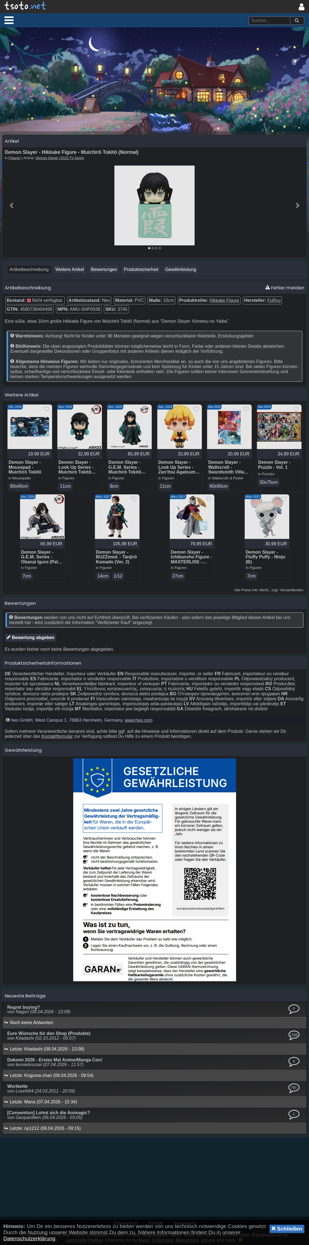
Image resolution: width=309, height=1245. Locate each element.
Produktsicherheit (141, 269)
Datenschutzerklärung (29, 1238)
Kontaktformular (57, 736)
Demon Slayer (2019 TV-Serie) (60, 158)
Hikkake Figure (224, 300)
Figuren (15, 158)
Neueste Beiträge (25, 995)
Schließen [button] (286, 1229)
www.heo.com (139, 720)
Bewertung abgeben (30, 637)
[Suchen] (296, 21)
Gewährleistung (180, 269)
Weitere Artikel (69, 269)
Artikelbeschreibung (29, 269)
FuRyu (274, 300)
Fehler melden (284, 287)
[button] (9, 20)
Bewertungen (104, 269)
